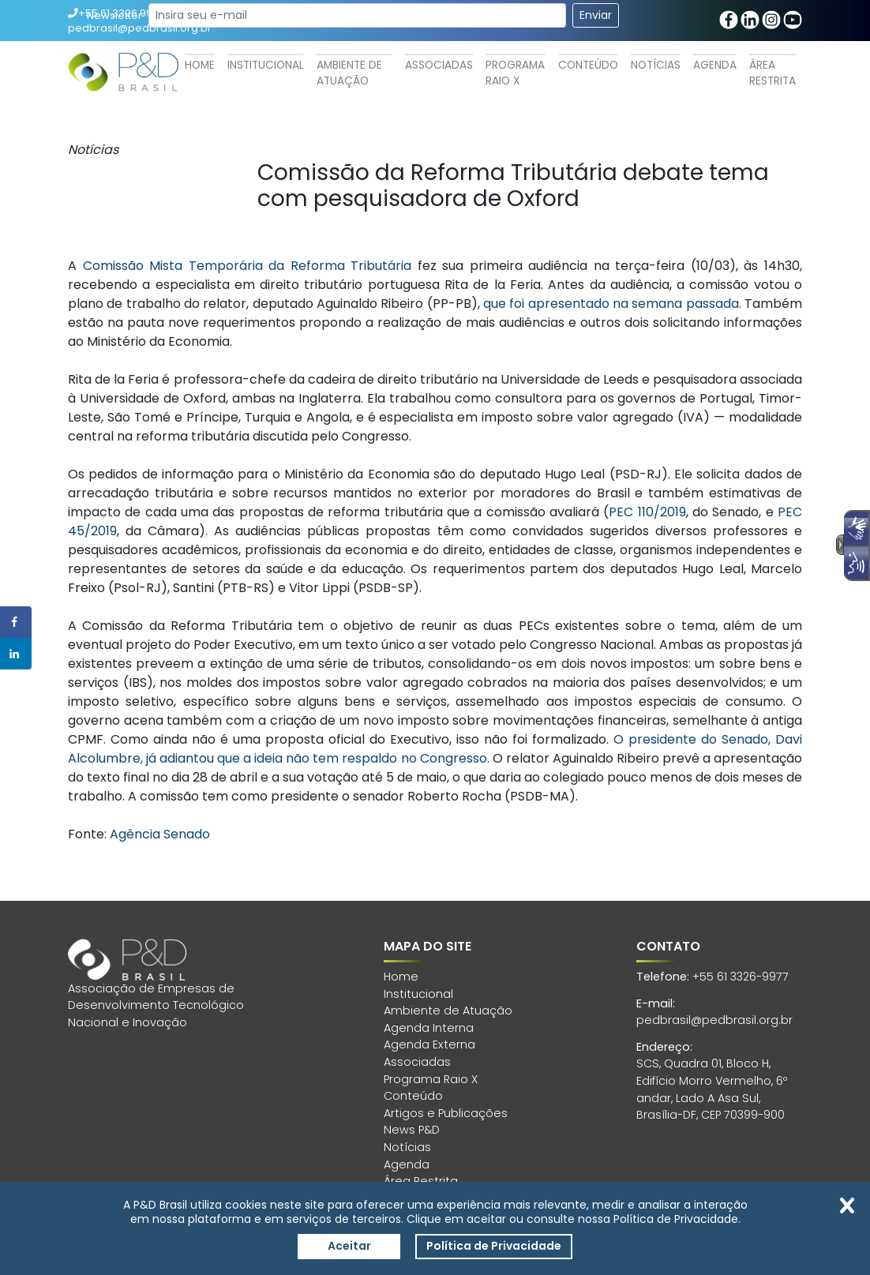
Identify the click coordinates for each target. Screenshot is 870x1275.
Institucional (265, 65)
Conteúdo (588, 65)
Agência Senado (160, 834)
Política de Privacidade (493, 1246)
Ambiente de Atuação (349, 73)
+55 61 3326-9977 (740, 976)
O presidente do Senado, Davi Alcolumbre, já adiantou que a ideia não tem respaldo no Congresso (435, 748)
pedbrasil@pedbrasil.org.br (714, 1020)
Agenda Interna (429, 1028)
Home (200, 65)
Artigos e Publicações (446, 1113)
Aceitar (349, 1246)
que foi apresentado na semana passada (611, 303)
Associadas (439, 65)
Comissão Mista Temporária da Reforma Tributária (247, 266)
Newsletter (114, 15)
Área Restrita (772, 73)
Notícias (656, 65)
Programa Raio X (515, 73)
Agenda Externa (429, 1044)
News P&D (412, 1130)
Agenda (715, 65)
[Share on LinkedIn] (16, 653)
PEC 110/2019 (647, 512)
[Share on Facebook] (16, 622)
